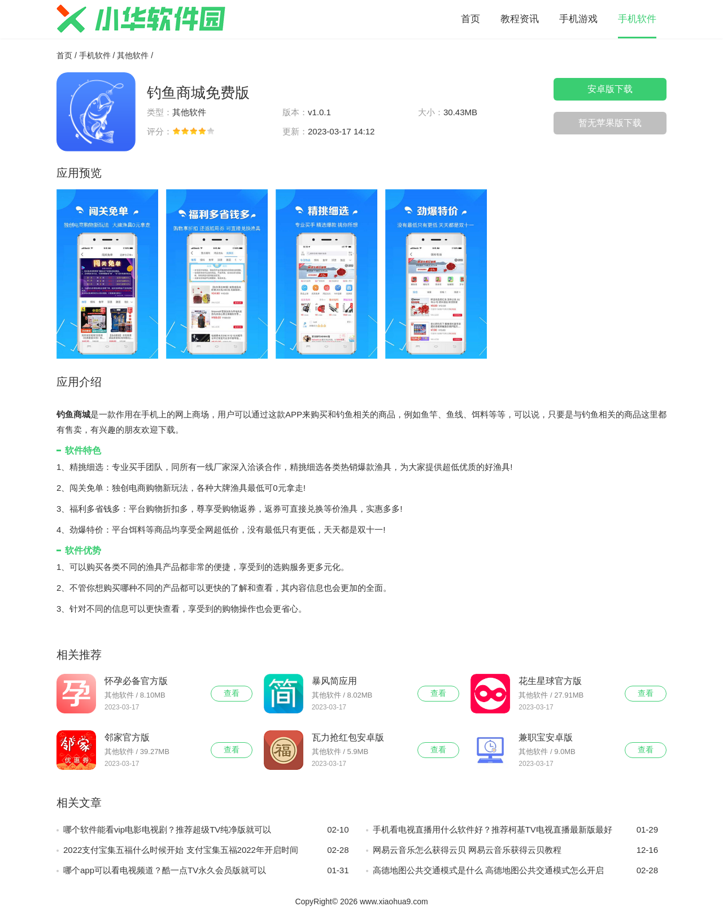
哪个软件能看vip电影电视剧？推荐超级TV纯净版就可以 (206, 830)
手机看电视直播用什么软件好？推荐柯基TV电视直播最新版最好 (516, 830)
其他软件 (133, 55)
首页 (470, 19)
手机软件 (637, 19)
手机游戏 (578, 19)
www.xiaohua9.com (394, 901)
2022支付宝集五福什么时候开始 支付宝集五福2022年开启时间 (206, 850)
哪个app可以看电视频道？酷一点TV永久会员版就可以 (206, 870)
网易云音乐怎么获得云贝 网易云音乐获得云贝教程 (516, 850)
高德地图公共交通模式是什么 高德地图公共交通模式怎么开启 (516, 870)
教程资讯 (519, 19)
